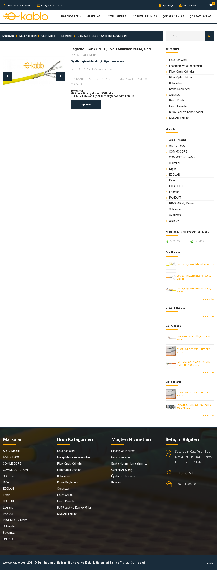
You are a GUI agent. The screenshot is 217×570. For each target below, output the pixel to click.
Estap (172, 180)
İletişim (116, 482)
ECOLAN (174, 174)
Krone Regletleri (179, 89)
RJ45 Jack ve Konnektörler (186, 112)
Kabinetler (175, 83)
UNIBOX (174, 220)
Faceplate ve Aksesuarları (185, 66)
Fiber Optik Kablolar (181, 71)
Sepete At (86, 104)
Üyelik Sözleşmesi (123, 476)
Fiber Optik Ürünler (181, 77)
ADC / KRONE (178, 140)
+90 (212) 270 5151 (17, 5)
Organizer (175, 94)
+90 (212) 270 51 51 (188, 473)
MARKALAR (94, 16)
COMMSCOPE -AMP (182, 157)
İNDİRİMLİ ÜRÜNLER (144, 16)
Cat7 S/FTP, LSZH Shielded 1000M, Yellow (194, 290)
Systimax (175, 215)
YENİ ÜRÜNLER (117, 16)
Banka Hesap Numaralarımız (129, 463)
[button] (7, 76)
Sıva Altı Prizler (179, 118)
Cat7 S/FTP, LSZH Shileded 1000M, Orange (194, 277)
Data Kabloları (28, 35)
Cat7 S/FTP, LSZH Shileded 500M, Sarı (195, 264)
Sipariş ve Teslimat (123, 451)
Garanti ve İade (120, 457)
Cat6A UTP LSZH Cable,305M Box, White (193, 338)
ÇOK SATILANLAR (201, 16)
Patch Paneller (178, 106)
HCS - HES (176, 186)
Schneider (175, 209)
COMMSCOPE (178, 151)
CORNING (175, 163)
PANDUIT (175, 197)
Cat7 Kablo (48, 35)
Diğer (172, 169)
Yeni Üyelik (187, 5)
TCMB (183, 232)
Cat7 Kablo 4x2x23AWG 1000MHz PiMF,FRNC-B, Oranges (193, 363)
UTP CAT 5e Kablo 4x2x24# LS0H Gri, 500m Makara (195, 407)
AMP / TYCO (177, 145)
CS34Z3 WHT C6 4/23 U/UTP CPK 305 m (193, 351)
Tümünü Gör (208, 299)
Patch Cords (177, 100)
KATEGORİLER (71, 16)
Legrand (66, 35)
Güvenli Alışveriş (121, 470)
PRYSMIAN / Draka (181, 203)
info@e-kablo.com (49, 5)
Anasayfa (8, 35)
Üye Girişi (166, 5)
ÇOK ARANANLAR (173, 16)
